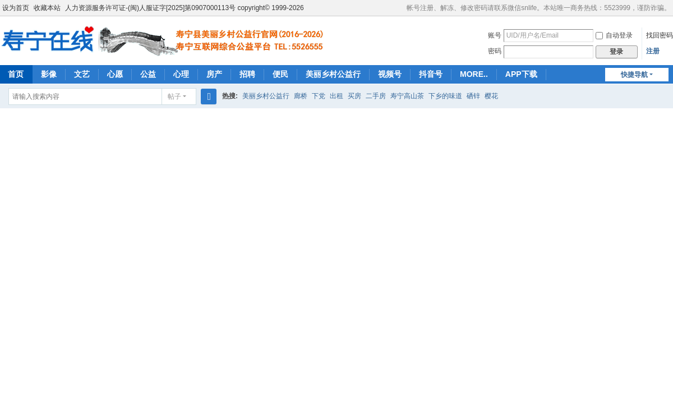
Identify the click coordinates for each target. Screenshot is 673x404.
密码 (494, 51)
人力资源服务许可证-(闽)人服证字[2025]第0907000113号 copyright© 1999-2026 (184, 8)
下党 (318, 96)
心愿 (115, 74)
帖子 (174, 96)
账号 (494, 35)
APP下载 (521, 74)
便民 (280, 74)
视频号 (390, 74)
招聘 (247, 74)
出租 (336, 96)
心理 (181, 74)
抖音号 (430, 74)
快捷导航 (634, 75)
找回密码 (659, 35)
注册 (653, 51)
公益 (148, 74)
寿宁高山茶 (407, 96)
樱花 (491, 96)
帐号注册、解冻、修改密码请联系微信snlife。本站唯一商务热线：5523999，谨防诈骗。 (539, 8)
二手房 (376, 96)
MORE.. (474, 74)
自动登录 (614, 35)
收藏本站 (47, 8)
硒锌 (473, 96)
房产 (214, 74)
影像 (49, 74)
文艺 (82, 74)
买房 (354, 96)
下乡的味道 (445, 96)
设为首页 (15, 8)
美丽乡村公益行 (333, 74)
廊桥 (300, 96)
